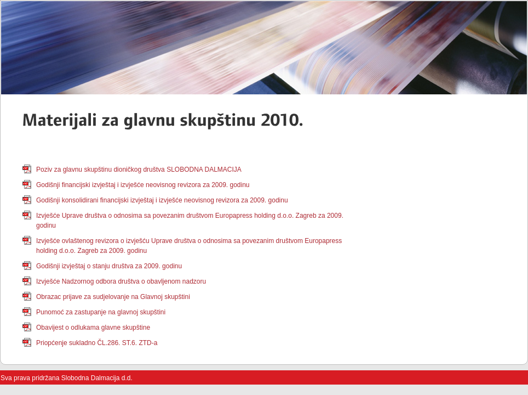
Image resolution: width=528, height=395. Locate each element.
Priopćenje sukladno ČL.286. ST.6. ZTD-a (96, 343)
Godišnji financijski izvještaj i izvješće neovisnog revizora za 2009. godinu (143, 185)
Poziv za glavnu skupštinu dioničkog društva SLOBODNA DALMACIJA (139, 169)
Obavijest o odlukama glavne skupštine (93, 327)
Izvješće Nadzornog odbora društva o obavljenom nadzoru (121, 281)
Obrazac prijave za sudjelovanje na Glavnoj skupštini (113, 297)
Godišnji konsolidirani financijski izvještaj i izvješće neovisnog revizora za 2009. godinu (162, 200)
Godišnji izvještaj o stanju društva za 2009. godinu (109, 266)
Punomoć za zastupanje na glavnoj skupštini (100, 312)
